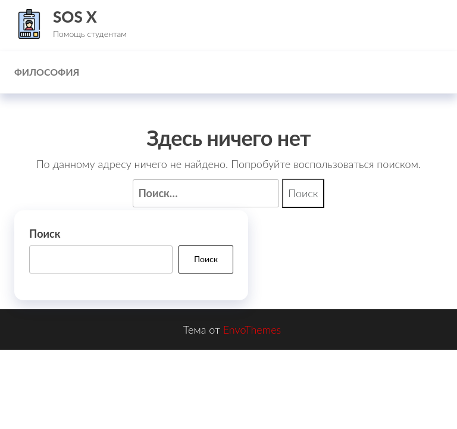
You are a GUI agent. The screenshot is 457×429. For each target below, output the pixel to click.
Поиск (44, 233)
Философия (46, 71)
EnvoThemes (252, 329)
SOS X (75, 16)
